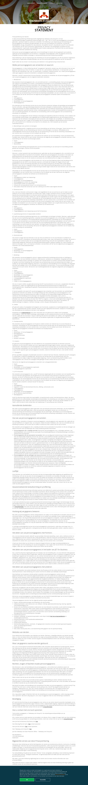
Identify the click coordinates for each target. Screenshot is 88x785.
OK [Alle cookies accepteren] (27, 779)
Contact (51, 3)
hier (37, 721)
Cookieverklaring (25, 312)
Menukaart (31, 3)
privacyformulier (19, 506)
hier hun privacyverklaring (57, 616)
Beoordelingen (42, 3)
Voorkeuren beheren (60, 774)
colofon (59, 3)
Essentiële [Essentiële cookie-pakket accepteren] (43, 779)
